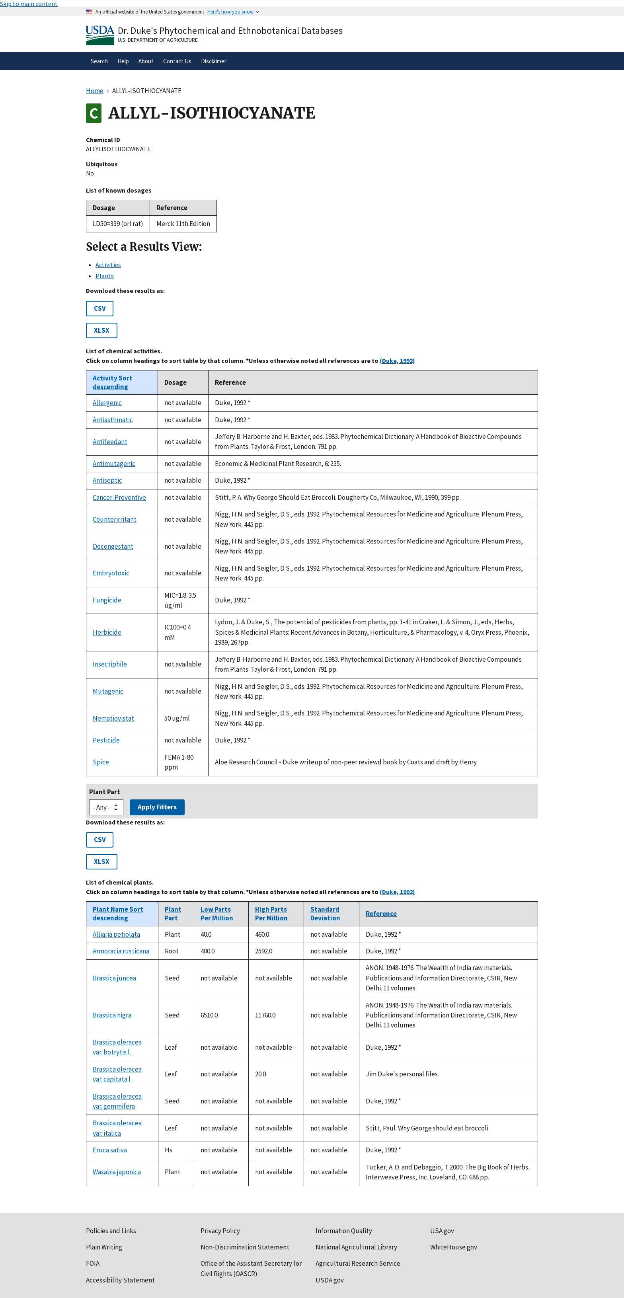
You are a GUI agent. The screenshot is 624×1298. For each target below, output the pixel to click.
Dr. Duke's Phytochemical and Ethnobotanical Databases (230, 30)
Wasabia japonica (117, 1171)
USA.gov (442, 1230)
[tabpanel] (312, 531)
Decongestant (113, 546)
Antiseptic (107, 480)
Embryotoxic (111, 573)
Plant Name (118, 913)
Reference (381, 913)
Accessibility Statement (120, 1280)
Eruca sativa (110, 1150)
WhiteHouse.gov (453, 1247)
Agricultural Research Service (358, 1263)
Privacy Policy (220, 1230)
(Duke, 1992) (397, 360)
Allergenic (107, 402)
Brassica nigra (112, 1015)
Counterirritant (114, 519)
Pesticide (106, 740)
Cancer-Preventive (119, 497)
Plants (105, 276)
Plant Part (104, 791)
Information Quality (344, 1230)
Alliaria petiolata (116, 934)
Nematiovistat (113, 718)
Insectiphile (110, 664)
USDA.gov (330, 1280)
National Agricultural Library (356, 1247)
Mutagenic (108, 691)
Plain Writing (104, 1247)
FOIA (92, 1263)
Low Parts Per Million (217, 913)
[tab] (317, 264)
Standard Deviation (325, 913)
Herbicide (107, 632)
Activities (108, 265)
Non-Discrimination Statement (245, 1247)
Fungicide (107, 600)
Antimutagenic (114, 463)
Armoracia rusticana (121, 951)
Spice (101, 762)
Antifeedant (110, 441)
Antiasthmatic (113, 419)
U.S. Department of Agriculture (158, 39)
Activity (113, 382)
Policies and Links (111, 1230)
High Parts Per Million (271, 913)
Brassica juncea (114, 978)
